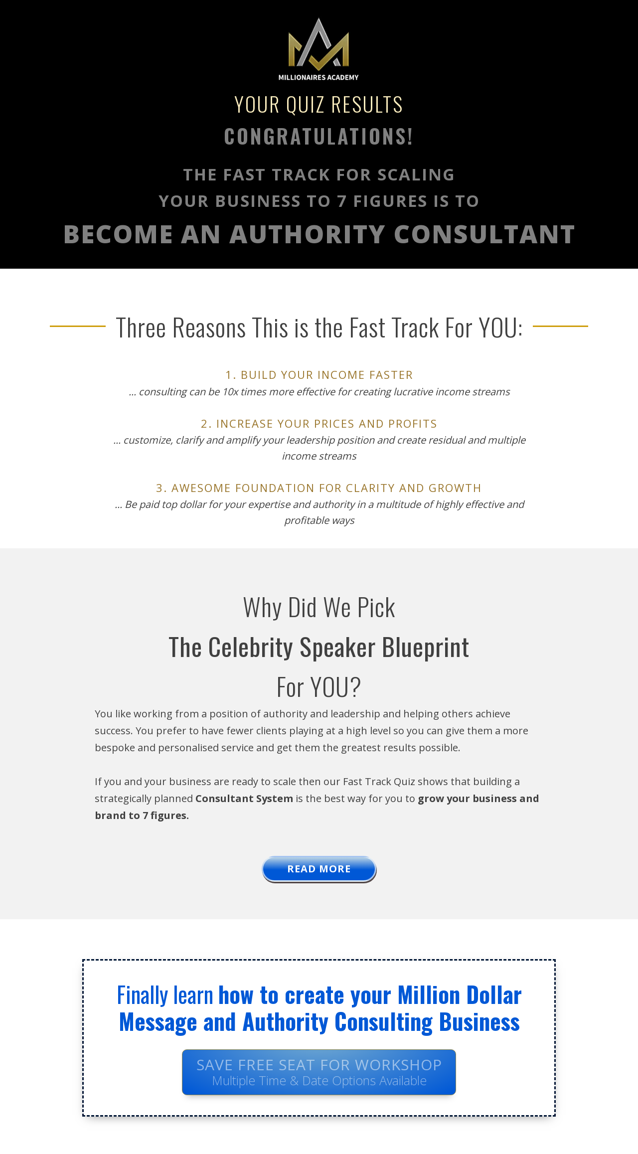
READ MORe (319, 868)
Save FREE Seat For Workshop (319, 1071)
